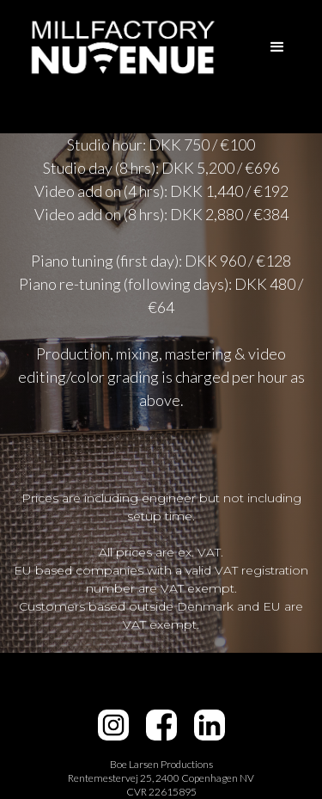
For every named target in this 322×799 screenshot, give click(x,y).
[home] (118, 47)
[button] (277, 47)
